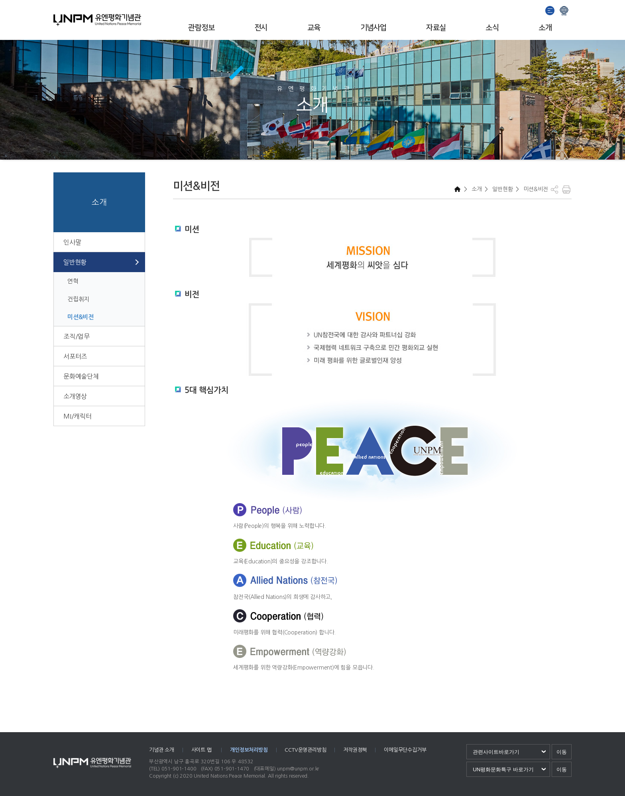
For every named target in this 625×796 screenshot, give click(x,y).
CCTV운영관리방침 (305, 750)
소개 (545, 28)
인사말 (72, 242)
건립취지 (78, 299)
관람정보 (201, 28)
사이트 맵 (202, 750)
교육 (313, 28)
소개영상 (75, 396)
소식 (492, 28)
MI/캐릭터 (77, 416)
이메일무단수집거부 (405, 750)
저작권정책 (355, 750)
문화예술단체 (81, 376)
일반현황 (74, 262)
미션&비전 (80, 317)
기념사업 (373, 28)
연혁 (73, 281)
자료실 (436, 28)
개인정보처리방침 (248, 750)
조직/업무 (76, 336)
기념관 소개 (161, 750)
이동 (561, 752)
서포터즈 (75, 356)
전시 (260, 28)
